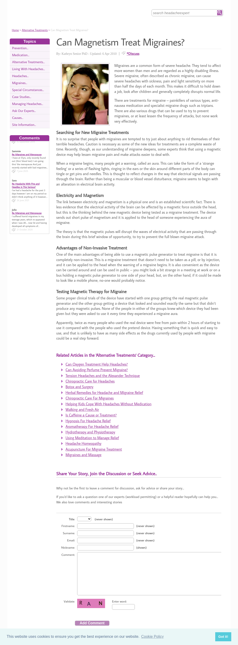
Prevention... (20, 48)
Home (15, 30)
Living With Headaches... (28, 69)
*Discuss (133, 53)
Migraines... (19, 83)
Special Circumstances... (28, 90)
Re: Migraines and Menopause (27, 151)
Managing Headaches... (27, 103)
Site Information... (24, 124)
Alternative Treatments (35, 30)
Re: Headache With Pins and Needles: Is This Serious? (26, 182)
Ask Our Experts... (24, 110)
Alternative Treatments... (28, 62)
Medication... (20, 55)
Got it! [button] (223, 636)
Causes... (17, 117)
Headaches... (20, 76)
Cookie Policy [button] (152, 636)
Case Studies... (21, 97)
